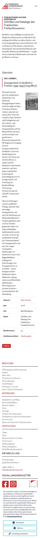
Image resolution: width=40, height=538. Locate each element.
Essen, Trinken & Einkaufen (12, 389)
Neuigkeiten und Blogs (11, 399)
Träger (4, 432)
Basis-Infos (6, 375)
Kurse (4, 408)
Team (4, 435)
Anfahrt (5, 372)
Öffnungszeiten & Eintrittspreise (14, 370)
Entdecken (8, 393)
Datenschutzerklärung (14, 516)
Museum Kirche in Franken (12, 438)
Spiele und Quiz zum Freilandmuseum (16, 422)
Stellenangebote (8, 444)
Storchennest (7, 419)
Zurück (6, 346)
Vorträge (5, 411)
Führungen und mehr (10, 386)
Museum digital (8, 405)
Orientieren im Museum (11, 378)
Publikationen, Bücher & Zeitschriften (16, 416)
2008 (23, 305)
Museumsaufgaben (9, 446)
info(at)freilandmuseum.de (12, 470)
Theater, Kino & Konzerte (11, 414)
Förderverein (7, 441)
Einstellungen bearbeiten (20, 534)
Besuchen (7, 363)
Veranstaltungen (8, 381)
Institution (8, 426)
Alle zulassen (20, 523)
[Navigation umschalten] (36, 6)
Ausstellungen (7, 384)
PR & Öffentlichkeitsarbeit (12, 449)
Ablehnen (20, 528)
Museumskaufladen (9, 402)
